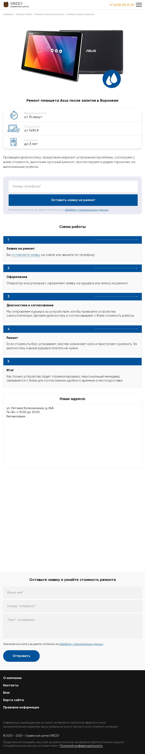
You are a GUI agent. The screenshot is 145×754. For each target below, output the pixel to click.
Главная (8, 14)
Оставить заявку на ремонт (73, 200)
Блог (6, 693)
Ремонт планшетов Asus (49, 14)
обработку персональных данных (87, 209)
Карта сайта (13, 700)
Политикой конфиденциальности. (81, 745)
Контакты (10, 685)
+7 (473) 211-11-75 (121, 5)
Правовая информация (21, 707)
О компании (12, 678)
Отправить (21, 656)
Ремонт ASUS (24, 14)
